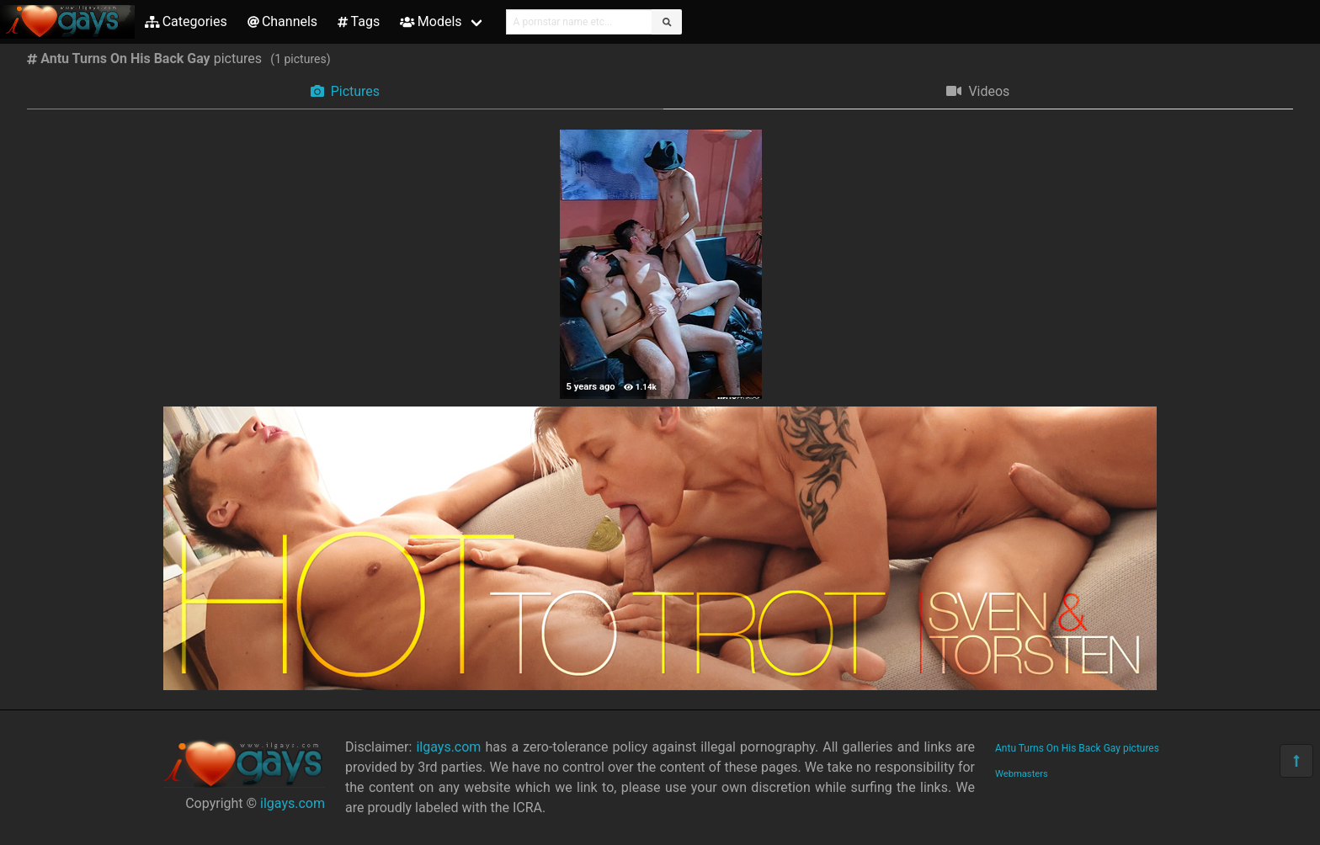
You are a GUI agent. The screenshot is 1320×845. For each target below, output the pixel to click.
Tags (359, 21)
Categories (186, 21)
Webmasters (1021, 773)
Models (430, 21)
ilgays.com (292, 803)
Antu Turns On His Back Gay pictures (1077, 748)
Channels (282, 21)
